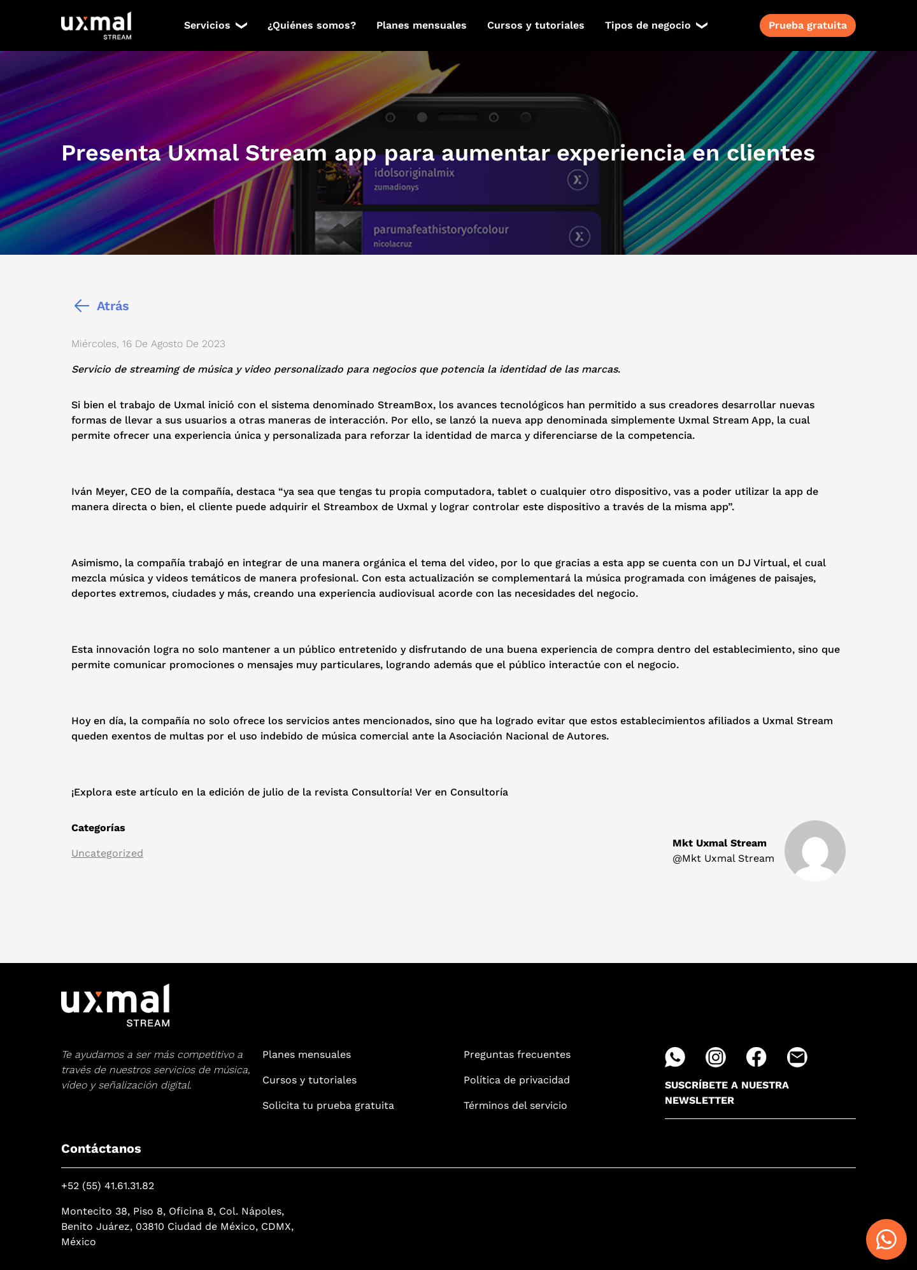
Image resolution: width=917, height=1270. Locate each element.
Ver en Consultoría (461, 792)
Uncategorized (107, 853)
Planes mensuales (421, 25)
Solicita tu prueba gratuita (328, 1105)
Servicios (207, 25)
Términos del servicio (515, 1105)
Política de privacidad (517, 1080)
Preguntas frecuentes (517, 1054)
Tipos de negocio (648, 25)
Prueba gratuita (808, 25)
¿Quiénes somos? (311, 25)
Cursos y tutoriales (536, 25)
